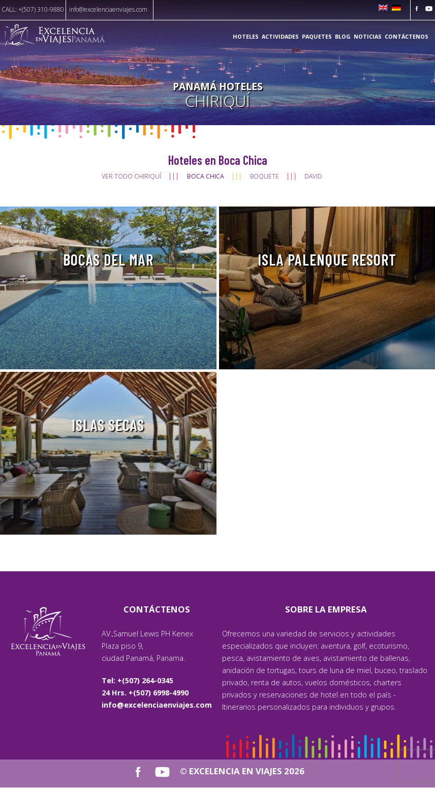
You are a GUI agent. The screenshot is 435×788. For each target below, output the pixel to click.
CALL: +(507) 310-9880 (33, 9)
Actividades (280, 37)
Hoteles (246, 37)
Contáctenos (406, 37)
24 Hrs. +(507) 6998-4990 (145, 692)
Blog (343, 37)
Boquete (264, 176)
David (313, 176)
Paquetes (317, 37)
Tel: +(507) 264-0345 (137, 680)
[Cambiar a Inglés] (383, 8)
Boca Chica (205, 176)
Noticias (368, 37)
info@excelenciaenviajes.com (108, 9)
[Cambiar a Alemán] (396, 8)
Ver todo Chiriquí (131, 176)
